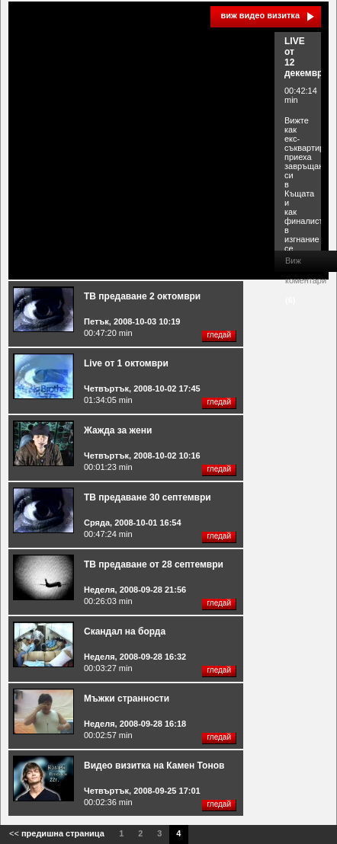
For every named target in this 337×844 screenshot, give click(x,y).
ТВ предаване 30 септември (147, 497)
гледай (219, 335)
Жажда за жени (118, 430)
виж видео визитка (260, 15)
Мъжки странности (126, 698)
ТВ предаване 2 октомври (142, 296)
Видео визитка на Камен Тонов (154, 765)
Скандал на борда (124, 631)
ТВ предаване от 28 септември (153, 564)
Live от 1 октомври (126, 363)
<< (56, 833)
